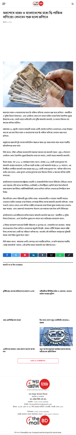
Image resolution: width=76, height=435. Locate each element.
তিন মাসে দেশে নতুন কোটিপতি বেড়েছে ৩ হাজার (54, 321)
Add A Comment (37, 361)
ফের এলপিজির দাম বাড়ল (12, 320)
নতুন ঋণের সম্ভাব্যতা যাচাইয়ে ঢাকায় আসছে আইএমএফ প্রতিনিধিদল (55, 350)
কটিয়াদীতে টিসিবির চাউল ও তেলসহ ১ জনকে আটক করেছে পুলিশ (56, 292)
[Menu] (3, 3)
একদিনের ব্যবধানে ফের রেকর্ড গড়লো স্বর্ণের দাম (19, 350)
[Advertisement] (38, 40)
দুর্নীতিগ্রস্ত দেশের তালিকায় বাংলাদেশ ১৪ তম (18, 291)
